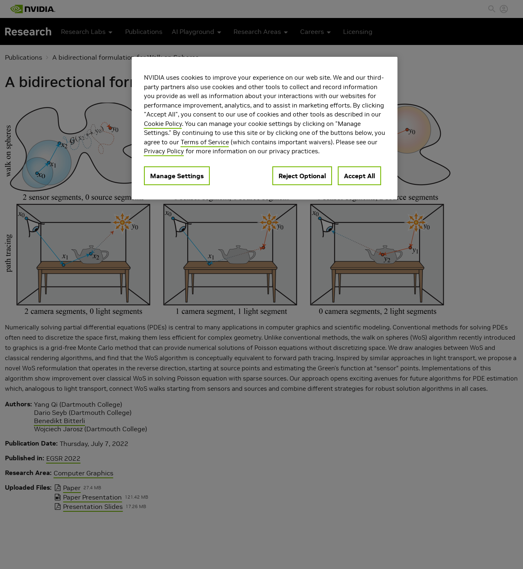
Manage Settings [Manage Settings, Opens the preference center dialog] (177, 176)
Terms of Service (205, 142)
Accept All (359, 176)
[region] (264, 128)
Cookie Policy (163, 124)
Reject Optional (302, 176)
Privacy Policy (164, 151)
